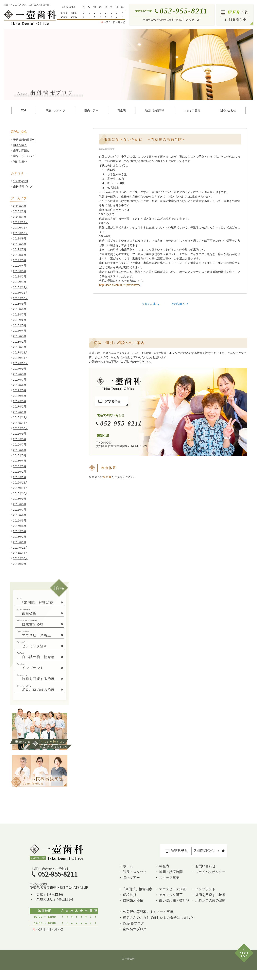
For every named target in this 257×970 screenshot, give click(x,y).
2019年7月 (19, 249)
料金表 (107, 477)
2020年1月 (19, 217)
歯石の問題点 (21, 150)
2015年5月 (19, 520)
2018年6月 (19, 319)
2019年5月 (19, 260)
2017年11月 (20, 357)
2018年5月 (19, 325)
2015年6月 (19, 515)
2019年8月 (19, 244)
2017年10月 (20, 363)
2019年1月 (19, 281)
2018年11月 (20, 292)
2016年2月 (19, 471)
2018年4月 (19, 330)
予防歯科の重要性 (24, 139)
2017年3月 (19, 401)
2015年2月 (19, 536)
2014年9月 (19, 563)
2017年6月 (19, 385)
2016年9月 (19, 433)
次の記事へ (179, 303)
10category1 (20, 181)
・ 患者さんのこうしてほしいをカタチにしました (156, 917)
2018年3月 (19, 336)
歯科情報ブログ (22, 186)
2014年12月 (20, 547)
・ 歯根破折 (127, 895)
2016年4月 (19, 460)
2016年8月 (19, 439)
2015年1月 (19, 542)
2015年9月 (19, 498)
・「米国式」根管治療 (135, 889)
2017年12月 (20, 352)
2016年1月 (19, 477)
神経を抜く (20, 145)
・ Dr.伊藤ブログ (131, 923)
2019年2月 (19, 276)
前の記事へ (150, 303)
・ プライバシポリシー (208, 872)
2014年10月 (20, 558)
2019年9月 (19, 238)
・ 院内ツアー (129, 877)
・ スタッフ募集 (167, 877)
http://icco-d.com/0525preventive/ (119, 285)
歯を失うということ (25, 156)
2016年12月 (20, 417)
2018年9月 (19, 303)
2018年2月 (19, 341)
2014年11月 (20, 553)
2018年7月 (19, 314)
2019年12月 (20, 222)
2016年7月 (19, 444)
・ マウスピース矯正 (170, 889)
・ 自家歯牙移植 (131, 900)
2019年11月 (20, 227)
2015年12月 (20, 482)
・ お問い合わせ (203, 866)
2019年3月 (19, 271)
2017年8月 (19, 374)
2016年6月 (19, 450)
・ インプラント (203, 889)
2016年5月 (19, 455)
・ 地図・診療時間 (169, 872)
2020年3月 (19, 206)
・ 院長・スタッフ (132, 872)
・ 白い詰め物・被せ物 (172, 900)
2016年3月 (19, 466)
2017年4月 (19, 395)
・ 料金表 (162, 866)
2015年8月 (19, 504)
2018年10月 (20, 298)
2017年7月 (19, 379)
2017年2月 (19, 406)
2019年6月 (19, 255)
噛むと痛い (20, 161)
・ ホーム (126, 866)
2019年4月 (19, 265)
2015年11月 (20, 487)
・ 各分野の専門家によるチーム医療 (146, 912)
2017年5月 (19, 390)
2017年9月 (19, 368)
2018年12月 (20, 287)
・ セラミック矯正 (169, 895)
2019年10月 (20, 233)
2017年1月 (19, 412)
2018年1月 (19, 347)
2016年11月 (20, 423)
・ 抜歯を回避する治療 (208, 895)
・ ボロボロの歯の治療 (208, 900)
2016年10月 (20, 428)
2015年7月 (19, 509)
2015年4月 (19, 525)
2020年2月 (19, 211)
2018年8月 (19, 309)
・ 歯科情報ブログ (132, 929)
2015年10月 (20, 493)
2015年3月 (19, 531)
